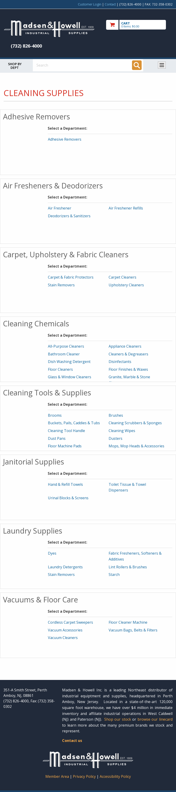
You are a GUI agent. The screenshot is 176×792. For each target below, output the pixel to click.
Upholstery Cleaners (126, 284)
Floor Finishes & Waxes (128, 369)
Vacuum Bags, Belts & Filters (133, 630)
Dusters (115, 438)
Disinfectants (120, 361)
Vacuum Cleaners (63, 637)
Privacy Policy (85, 776)
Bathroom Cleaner (64, 354)
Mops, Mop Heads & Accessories (136, 445)
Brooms (55, 415)
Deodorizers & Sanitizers (69, 215)
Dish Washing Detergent (69, 361)
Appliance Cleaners (125, 346)
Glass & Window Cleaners (69, 376)
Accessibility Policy (115, 776)
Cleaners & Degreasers (128, 354)
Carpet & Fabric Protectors (71, 277)
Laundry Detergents (65, 566)
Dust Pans (57, 438)
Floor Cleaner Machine (128, 622)
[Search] (137, 65)
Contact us (72, 740)
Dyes (52, 553)
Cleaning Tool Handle (66, 430)
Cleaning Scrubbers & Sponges (135, 422)
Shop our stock (117, 719)
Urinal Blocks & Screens (68, 497)
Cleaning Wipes (122, 430)
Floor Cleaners (60, 369)
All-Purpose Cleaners (66, 346)
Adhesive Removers (64, 139)
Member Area (57, 776)
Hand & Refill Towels (65, 484)
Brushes (116, 415)
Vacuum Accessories (65, 630)
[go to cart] (139, 25)
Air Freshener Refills (126, 208)
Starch (114, 574)
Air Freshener (59, 208)
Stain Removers (61, 284)
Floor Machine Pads (65, 445)
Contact (110, 4)
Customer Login (89, 4)
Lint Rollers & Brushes (128, 566)
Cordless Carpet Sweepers (70, 622)
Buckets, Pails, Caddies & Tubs (74, 422)
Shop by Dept (15, 66)
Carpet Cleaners (122, 277)
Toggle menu (162, 65)
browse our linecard (155, 719)
